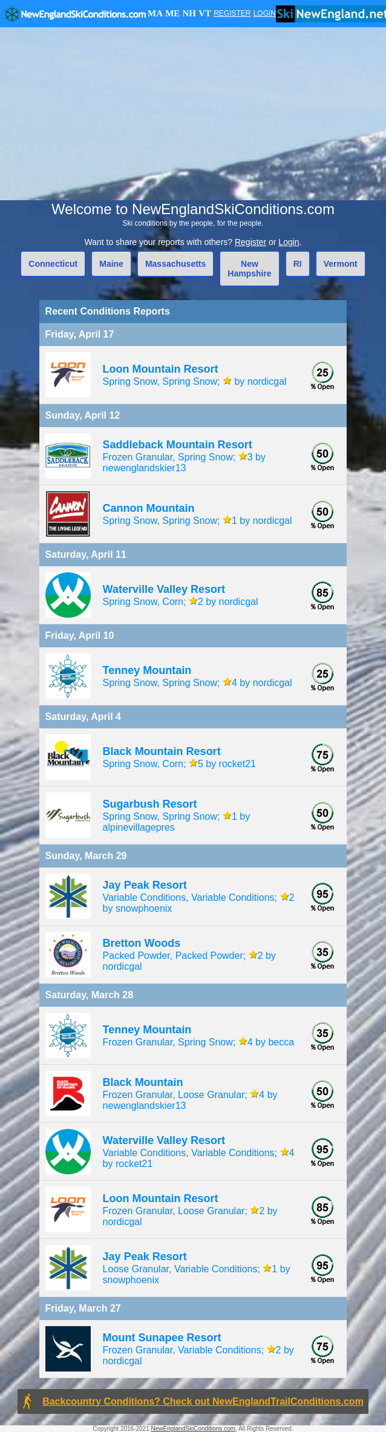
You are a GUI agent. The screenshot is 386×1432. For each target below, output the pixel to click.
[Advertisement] (193, 113)
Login (288, 242)
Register (250, 242)
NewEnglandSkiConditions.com (193, 1428)
